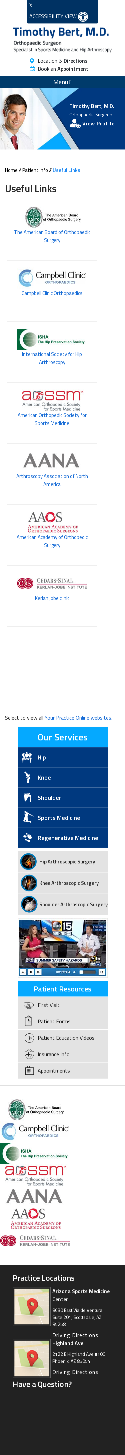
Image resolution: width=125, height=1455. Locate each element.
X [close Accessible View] (30, 5)
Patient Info (35, 170)
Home (11, 170)
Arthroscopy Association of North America (52, 472)
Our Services (63, 737)
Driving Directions (75, 1335)
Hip (42, 757)
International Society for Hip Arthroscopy (52, 350)
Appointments (54, 1071)
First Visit (49, 1005)
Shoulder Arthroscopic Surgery (73, 904)
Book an (63, 69)
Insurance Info (54, 1054)
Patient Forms (54, 1021)
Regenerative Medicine (68, 837)
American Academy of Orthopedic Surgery (52, 533)
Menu (62, 81)
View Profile (98, 123)
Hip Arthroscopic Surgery (67, 861)
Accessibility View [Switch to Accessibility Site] (58, 17)
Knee (44, 777)
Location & (63, 61)
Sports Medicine (59, 817)
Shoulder (49, 797)
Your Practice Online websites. (78, 718)
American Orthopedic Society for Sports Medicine (52, 411)
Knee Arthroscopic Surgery (69, 883)
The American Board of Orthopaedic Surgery (52, 228)
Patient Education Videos (66, 1038)
